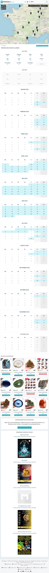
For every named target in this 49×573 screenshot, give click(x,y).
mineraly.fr (4, 567)
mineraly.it (29, 567)
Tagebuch (4, 45)
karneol (40, 410)
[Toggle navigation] (47, 1)
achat (15, 370)
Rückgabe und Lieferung (35, 560)
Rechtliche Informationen (12, 560)
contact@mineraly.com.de (38, 564)
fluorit (40, 370)
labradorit (4, 370)
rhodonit (29, 390)
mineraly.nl (44, 567)
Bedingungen (4, 560)
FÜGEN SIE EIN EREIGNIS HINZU (24, 427)
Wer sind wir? (27, 560)
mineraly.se (28, 569)
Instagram (20, 564)
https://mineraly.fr (24, 565)
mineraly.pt (21, 569)
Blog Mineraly (8, 564)
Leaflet (37, 43)
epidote (28, 410)
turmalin (41, 390)
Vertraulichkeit (21, 560)
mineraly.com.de (21, 567)
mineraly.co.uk (12, 567)
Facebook (14, 564)
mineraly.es (37, 567)
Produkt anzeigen (6, 374)
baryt (28, 370)
